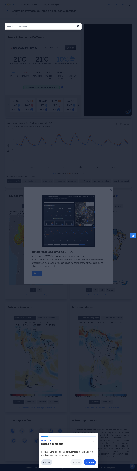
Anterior (76, 462)
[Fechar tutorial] (93, 441)
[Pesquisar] (78, 26)
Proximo (90, 462)
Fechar (46, 462)
